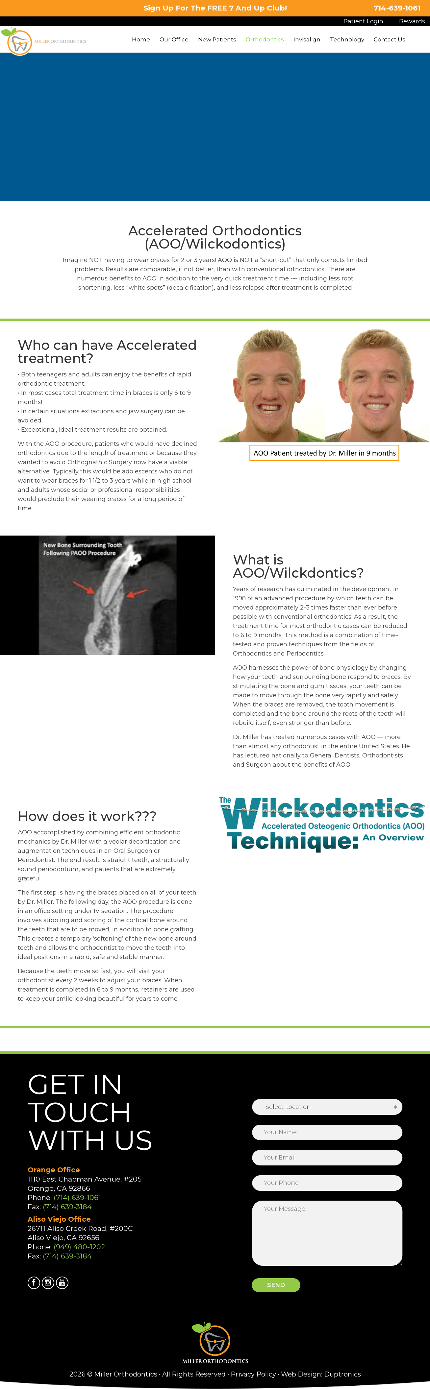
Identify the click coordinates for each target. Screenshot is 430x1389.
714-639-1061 (396, 8)
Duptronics (342, 1374)
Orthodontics (265, 39)
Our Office (174, 39)
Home (141, 39)
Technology (347, 39)
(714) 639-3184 (67, 1207)
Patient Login (363, 21)
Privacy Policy (253, 1374)
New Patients (217, 39)
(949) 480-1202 (79, 1247)
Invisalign (306, 39)
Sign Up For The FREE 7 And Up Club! (215, 8)
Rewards (412, 21)
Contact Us (389, 39)
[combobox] (327, 1107)
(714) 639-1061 (77, 1197)
